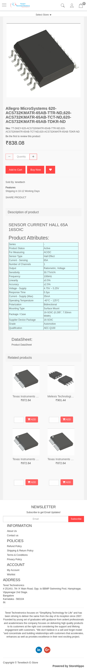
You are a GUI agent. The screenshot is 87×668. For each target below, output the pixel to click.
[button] (43, 14)
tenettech (20, 182)
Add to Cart (15, 169)
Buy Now (35, 169)
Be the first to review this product (23, 136)
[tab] (63, 6)
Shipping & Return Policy (20, 550)
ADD (32, 419)
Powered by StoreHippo (68, 666)
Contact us (12, 535)
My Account (13, 570)
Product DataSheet (22, 344)
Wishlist (11, 574)
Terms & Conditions (17, 555)
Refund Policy (14, 546)
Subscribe (76, 519)
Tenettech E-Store (27, 662)
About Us (12, 531)
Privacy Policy (14, 559)
